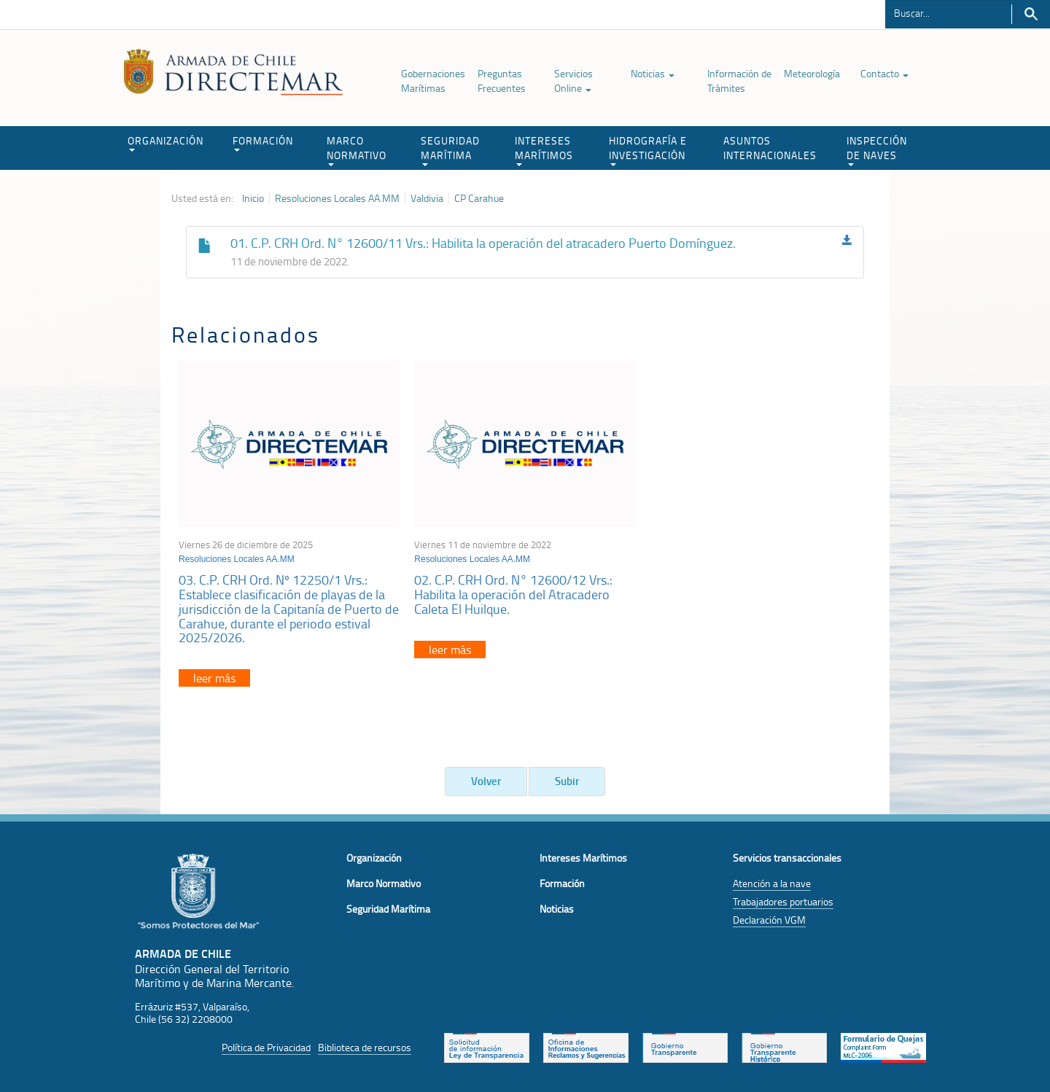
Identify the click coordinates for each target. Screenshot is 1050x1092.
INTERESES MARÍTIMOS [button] (544, 149)
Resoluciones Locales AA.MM (337, 198)
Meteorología (812, 73)
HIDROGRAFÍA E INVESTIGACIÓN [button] (648, 149)
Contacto (884, 73)
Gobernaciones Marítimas (433, 80)
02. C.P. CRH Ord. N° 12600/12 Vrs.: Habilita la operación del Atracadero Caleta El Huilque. (513, 594)
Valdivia (427, 198)
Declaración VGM (769, 920)
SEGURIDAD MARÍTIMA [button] (450, 149)
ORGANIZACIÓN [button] (165, 142)
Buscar (1030, 14)
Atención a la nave (772, 883)
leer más (214, 678)
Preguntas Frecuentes (502, 80)
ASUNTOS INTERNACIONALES (770, 147)
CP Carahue (479, 198)
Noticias (652, 73)
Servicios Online (573, 80)
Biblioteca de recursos (364, 1047)
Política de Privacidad (266, 1047)
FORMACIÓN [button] (263, 142)
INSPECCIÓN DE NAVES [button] (877, 149)
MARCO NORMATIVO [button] (356, 149)
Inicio (253, 198)
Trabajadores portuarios (783, 901)
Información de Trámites (739, 80)
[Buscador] (948, 12)
